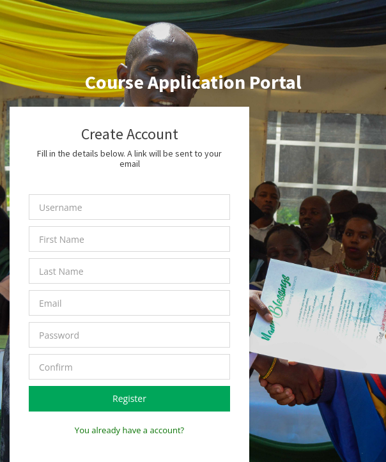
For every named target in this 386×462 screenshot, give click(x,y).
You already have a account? (129, 430)
